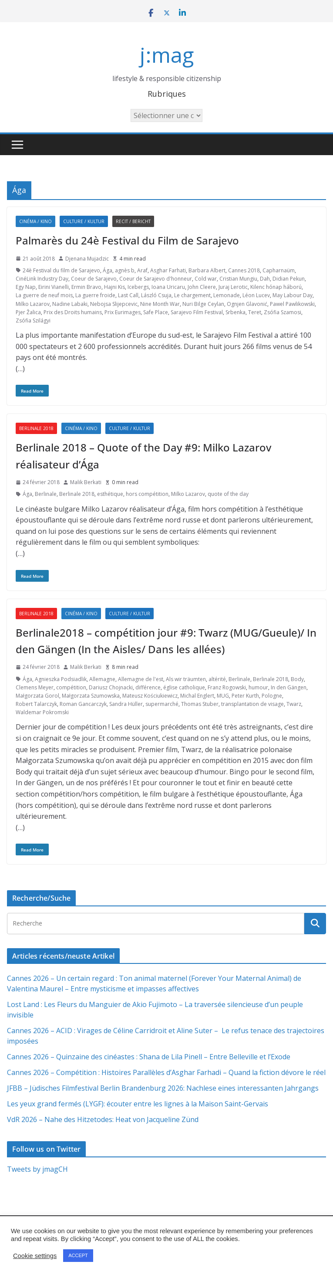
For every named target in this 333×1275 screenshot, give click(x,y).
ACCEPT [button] (78, 1255)
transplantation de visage (252, 704)
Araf (142, 270)
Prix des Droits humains (73, 312)
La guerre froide (95, 295)
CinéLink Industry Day (42, 278)
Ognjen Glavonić (247, 304)
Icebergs (138, 287)
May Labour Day (292, 295)
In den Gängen (288, 687)
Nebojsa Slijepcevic (114, 304)
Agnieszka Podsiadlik (61, 679)
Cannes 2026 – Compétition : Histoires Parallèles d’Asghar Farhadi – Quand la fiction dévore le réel (166, 1072)
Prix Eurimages (122, 312)
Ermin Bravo (86, 287)
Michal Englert (197, 695)
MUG (223, 695)
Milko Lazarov (33, 304)
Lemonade (226, 295)
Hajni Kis (114, 287)
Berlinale (46, 494)
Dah (265, 278)
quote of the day (228, 494)
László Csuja (156, 295)
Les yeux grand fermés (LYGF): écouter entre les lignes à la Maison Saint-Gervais (137, 1104)
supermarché (161, 704)
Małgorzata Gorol (37, 695)
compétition (71, 687)
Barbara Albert (206, 270)
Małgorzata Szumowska (91, 695)
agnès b (125, 270)
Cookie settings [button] (35, 1255)
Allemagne (102, 679)
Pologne (272, 695)
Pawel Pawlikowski (292, 304)
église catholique (184, 687)
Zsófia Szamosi (282, 312)
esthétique (110, 494)
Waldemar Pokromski (42, 712)
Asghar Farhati (168, 270)
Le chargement (192, 295)
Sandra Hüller (126, 704)
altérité (217, 679)
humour (258, 687)
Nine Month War (160, 304)
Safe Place (155, 312)
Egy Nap (26, 287)
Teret (254, 312)
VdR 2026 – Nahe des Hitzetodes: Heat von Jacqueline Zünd (102, 1119)
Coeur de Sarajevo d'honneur (155, 278)
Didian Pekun (288, 278)
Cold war (206, 278)
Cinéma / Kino (35, 221)
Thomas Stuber (200, 704)
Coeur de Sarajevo (94, 278)
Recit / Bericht (133, 221)
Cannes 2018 (244, 270)
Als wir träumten (186, 679)
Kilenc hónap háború (276, 287)
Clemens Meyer (35, 687)
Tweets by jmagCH (37, 1169)
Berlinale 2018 (36, 428)
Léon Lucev (256, 295)
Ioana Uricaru (168, 287)
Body (297, 679)
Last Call (128, 295)
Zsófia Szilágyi (33, 320)
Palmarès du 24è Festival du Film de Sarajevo (127, 240)
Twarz (293, 704)
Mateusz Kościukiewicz (150, 695)
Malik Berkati (85, 482)
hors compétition (147, 494)
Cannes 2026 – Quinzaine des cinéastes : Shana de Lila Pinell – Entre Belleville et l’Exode (148, 1056)
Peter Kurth (245, 695)
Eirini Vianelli (53, 287)
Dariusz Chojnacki (111, 687)
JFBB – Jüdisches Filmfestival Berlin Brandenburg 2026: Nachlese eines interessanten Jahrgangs (163, 1088)
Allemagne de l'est (140, 679)
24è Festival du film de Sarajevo (61, 270)
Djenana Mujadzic (87, 258)
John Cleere (202, 287)
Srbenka (235, 312)
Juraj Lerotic (233, 287)
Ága (107, 270)
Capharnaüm (278, 270)
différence (148, 687)
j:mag (167, 55)
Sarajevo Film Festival (197, 312)
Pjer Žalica (28, 312)
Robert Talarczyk (36, 704)
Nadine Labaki (69, 304)
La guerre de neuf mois (44, 295)
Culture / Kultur (83, 221)
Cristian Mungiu (238, 278)
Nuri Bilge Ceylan (203, 304)
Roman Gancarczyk (83, 704)
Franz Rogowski (227, 687)
